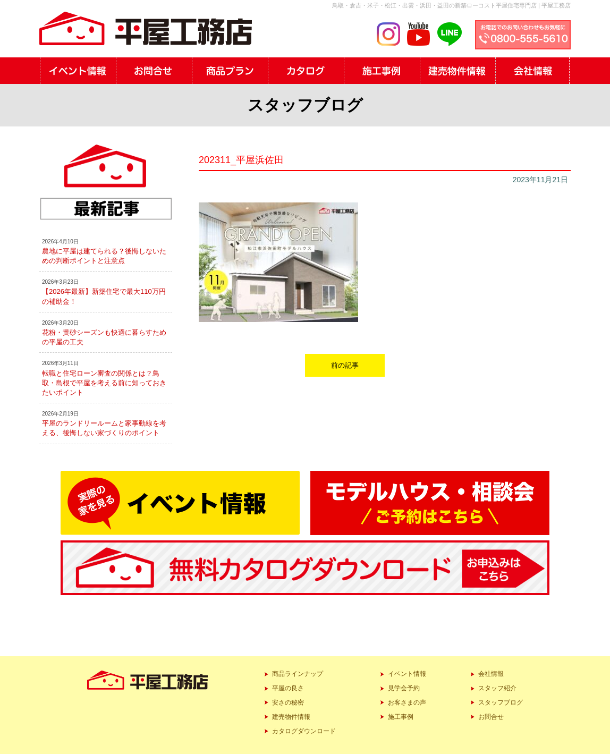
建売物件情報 (291, 717)
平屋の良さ (288, 688)
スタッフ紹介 (497, 688)
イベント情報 (407, 673)
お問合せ (491, 717)
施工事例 (400, 717)
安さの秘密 (288, 702)
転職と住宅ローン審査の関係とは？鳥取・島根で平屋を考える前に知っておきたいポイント (104, 382)
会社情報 (491, 673)
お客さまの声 (407, 702)
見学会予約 (404, 688)
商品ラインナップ (297, 673)
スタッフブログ (500, 702)
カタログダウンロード (304, 731)
